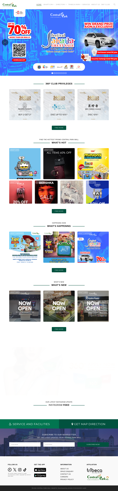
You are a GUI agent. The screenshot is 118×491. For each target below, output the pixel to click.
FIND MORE (59, 128)
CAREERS (64, 477)
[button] (49, 4)
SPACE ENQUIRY (66, 471)
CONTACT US (65, 474)
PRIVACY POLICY (67, 479)
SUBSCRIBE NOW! (93, 444)
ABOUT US (64, 469)
